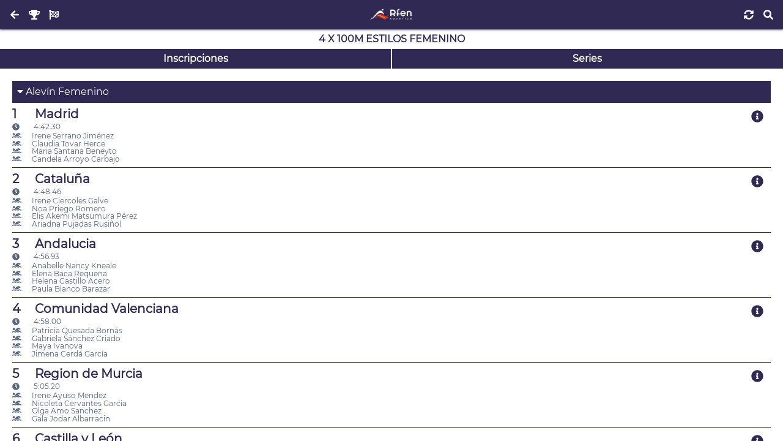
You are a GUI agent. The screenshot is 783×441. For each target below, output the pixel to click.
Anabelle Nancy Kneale (64, 266)
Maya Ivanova (47, 346)
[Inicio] (391, 14)
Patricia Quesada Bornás (67, 330)
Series (587, 58)
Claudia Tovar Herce (58, 144)
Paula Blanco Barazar (61, 289)
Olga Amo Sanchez (57, 411)
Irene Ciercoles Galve (60, 201)
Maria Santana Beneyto (64, 151)
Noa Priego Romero (59, 209)
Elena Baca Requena (59, 273)
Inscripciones (195, 58)
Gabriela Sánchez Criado (66, 338)
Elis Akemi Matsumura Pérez (74, 216)
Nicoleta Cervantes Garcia (69, 403)
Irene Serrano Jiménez (63, 136)
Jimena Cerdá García (60, 354)
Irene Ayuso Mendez (59, 395)
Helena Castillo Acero (61, 281)
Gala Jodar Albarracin (61, 419)
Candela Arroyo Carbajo (66, 159)
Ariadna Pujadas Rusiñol (66, 224)
